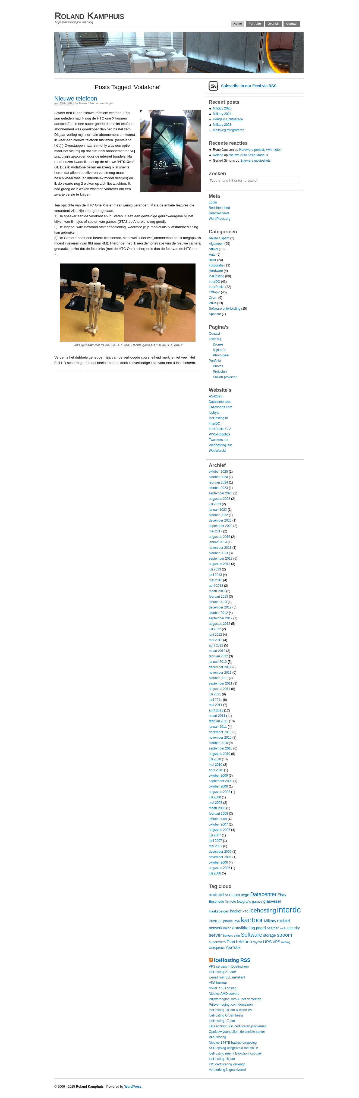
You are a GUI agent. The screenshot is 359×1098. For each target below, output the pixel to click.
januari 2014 (218, 542)
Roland (84, 103)
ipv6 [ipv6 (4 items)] (237, 921)
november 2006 (220, 857)
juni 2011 (215, 700)
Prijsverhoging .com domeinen (231, 1004)
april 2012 (216, 645)
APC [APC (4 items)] (228, 895)
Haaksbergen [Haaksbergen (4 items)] (219, 911)
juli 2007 (215, 835)
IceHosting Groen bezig (226, 1015)
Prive (212, 303)
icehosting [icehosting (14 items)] (262, 910)
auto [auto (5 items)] (236, 895)
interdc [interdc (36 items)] (289, 909)
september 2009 (220, 781)
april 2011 (216, 710)
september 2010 (220, 748)
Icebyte (214, 413)
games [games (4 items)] (257, 902)
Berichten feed (219, 208)
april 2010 (216, 770)
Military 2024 (222, 114)
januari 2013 (218, 602)
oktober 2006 (218, 862)
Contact (291, 23)
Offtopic (214, 292)
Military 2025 (222, 108)
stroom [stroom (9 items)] (284, 935)
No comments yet (102, 103)
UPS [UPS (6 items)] (267, 941)
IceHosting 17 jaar (222, 1021)
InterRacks (216, 287)
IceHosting (216, 276)
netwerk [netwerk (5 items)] (215, 928)
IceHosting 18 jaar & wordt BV (230, 1010)
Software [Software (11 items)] (251, 935)
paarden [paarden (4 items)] (273, 928)
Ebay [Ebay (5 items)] (282, 895)
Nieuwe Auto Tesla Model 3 (248, 155)
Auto (212, 254)
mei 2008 (215, 803)
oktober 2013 (218, 553)
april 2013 (216, 586)
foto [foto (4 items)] (233, 902)
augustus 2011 (219, 689)
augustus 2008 (219, 792)
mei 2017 (215, 531)
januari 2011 (218, 727)
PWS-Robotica (219, 434)
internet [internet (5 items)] (215, 921)
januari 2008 (218, 819)
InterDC (214, 282)
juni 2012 (215, 634)
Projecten (220, 372)
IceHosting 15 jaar (222, 1059)
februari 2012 (218, 656)
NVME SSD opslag (222, 988)
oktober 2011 (218, 678)
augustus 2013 (219, 564)
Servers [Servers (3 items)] (228, 935)
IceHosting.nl (218, 418)
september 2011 (220, 683)
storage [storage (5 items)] (269, 935)
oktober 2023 (218, 488)
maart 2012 (217, 651)
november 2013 (220, 548)
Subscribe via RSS (248, 86)
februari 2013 (218, 596)
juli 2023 (215, 504)
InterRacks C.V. (220, 429)
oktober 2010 (218, 743)
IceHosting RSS (232, 960)
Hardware (216, 271)
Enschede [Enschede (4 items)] (216, 902)
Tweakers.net (218, 440)
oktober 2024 (218, 477)
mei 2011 (215, 705)
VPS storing (217, 1037)
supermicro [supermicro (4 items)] (217, 942)
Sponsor (215, 314)
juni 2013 (215, 575)
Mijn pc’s (219, 350)
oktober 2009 (218, 775)
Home (238, 23)
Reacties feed (219, 213)
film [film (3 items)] (227, 901)
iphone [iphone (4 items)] (227, 921)
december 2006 (220, 852)
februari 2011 (218, 721)
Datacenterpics (220, 402)
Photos (218, 366)
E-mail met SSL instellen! (227, 977)
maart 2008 (217, 808)
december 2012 (220, 607)
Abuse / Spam (219, 238)
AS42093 (215, 396)
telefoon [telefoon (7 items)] (244, 941)
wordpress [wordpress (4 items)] (217, 948)
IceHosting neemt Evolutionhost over (235, 1053)
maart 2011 (217, 716)
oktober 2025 (218, 471)
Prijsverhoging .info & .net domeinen (235, 999)
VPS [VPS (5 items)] (276, 942)
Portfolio (254, 23)
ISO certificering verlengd (227, 1064)
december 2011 (220, 667)
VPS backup (218, 983)
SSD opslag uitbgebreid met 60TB (233, 1048)
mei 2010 (215, 765)
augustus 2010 (219, 754)
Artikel (213, 249)
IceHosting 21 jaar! (222, 972)
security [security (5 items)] (293, 928)
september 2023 (220, 493)
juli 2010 (215, 759)
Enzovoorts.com (220, 407)
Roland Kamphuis (89, 15)
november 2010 (220, 737)
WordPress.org (220, 219)
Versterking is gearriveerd (227, 1070)
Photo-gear (221, 355)
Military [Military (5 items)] (270, 921)
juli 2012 (215, 629)
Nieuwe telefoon (75, 98)
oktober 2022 (218, 515)
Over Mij (273, 23)
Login (213, 202)
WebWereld (217, 451)
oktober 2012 (218, 613)
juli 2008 (215, 797)
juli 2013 (215, 569)
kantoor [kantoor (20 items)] (252, 920)
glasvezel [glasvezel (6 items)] (272, 901)
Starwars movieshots (255, 160)
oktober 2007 (218, 824)
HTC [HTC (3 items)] (245, 911)
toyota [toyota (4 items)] (257, 942)
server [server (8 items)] (215, 935)
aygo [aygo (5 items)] (245, 895)
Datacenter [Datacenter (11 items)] (263, 894)
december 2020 (220, 520)
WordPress (132, 1086)
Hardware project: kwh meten (260, 150)
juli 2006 (215, 873)
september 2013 (220, 558)
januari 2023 (218, 510)
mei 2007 (215, 846)
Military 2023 (222, 125)
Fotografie (216, 265)
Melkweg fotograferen (228, 130)
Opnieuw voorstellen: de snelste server (237, 1032)
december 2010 (220, 732)
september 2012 (220, 618)
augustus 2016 (219, 537)
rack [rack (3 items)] (283, 928)
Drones (218, 344)
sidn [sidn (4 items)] (237, 935)
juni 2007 (215, 841)
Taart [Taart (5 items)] (231, 942)
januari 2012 (218, 662)
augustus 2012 (219, 624)
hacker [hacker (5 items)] (235, 911)
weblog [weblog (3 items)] (285, 942)
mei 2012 (215, 640)
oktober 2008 (218, 786)
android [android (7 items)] (216, 894)
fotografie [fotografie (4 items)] (244, 902)
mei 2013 (215, 580)
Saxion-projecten (225, 377)
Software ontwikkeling (224, 308)
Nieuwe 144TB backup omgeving (233, 1042)
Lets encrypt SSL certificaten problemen (237, 1026)
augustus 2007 (219, 830)
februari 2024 (218, 482)
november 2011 (220, 673)
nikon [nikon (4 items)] (227, 928)
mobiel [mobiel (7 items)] (283, 920)
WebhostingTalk (220, 445)
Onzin (213, 298)
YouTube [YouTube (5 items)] (233, 947)
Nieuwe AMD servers (224, 994)
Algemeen (216, 244)
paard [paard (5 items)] (261, 928)
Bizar (212, 260)
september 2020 (220, 526)
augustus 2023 (219, 499)
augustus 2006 (219, 868)
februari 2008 (218, 813)
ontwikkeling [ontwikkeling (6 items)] (243, 928)
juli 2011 (215, 694)
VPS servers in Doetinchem (229, 966)
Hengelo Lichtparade (228, 119)
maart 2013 (217, 591)
